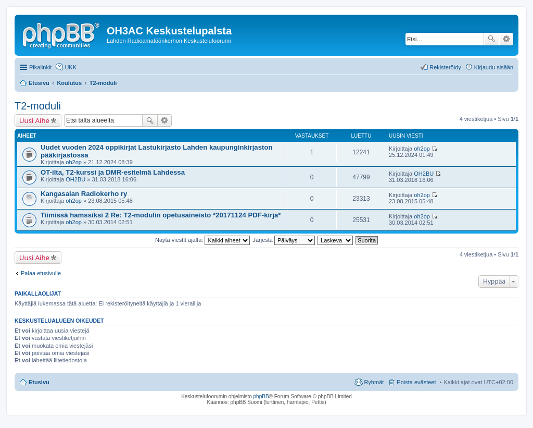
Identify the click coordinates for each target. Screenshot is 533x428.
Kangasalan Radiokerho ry (84, 194)
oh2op (74, 162)
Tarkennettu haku (506, 39)
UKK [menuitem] (71, 67)
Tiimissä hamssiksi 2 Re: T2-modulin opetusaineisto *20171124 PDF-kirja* (161, 215)
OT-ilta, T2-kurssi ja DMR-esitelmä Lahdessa (113, 172)
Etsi (491, 39)
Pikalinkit (40, 67)
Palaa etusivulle (41, 273)
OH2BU (75, 179)
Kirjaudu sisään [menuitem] (493, 67)
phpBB (261, 396)
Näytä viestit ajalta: (202, 240)
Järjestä (283, 240)
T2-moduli (38, 106)
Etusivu (39, 382)
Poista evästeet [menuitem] (416, 382)
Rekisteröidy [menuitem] (445, 67)
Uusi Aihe (34, 120)
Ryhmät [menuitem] (374, 382)
